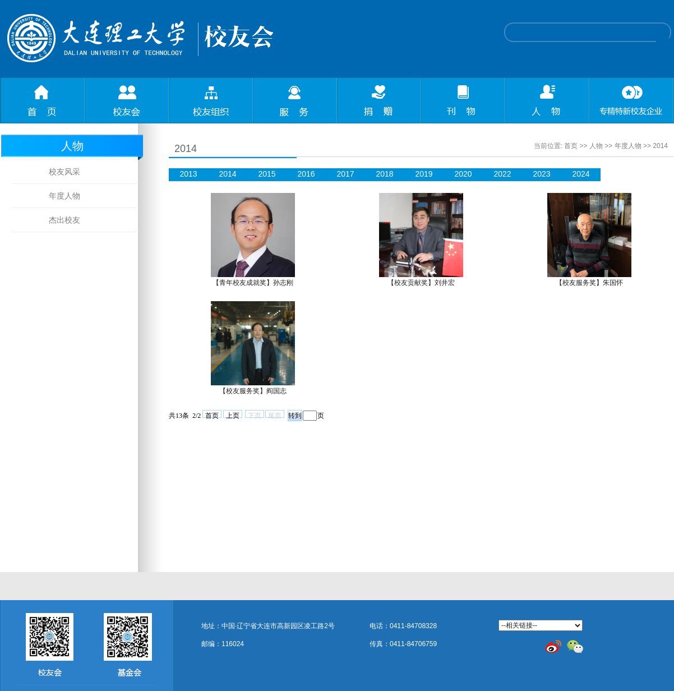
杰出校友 (64, 219)
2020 (463, 173)
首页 (571, 146)
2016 (306, 173)
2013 (188, 173)
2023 (541, 173)
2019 (423, 173)
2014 (660, 146)
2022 (502, 173)
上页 (232, 415)
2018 (384, 173)
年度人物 (64, 195)
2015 (266, 173)
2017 (345, 173)
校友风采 (64, 171)
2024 (580, 173)
